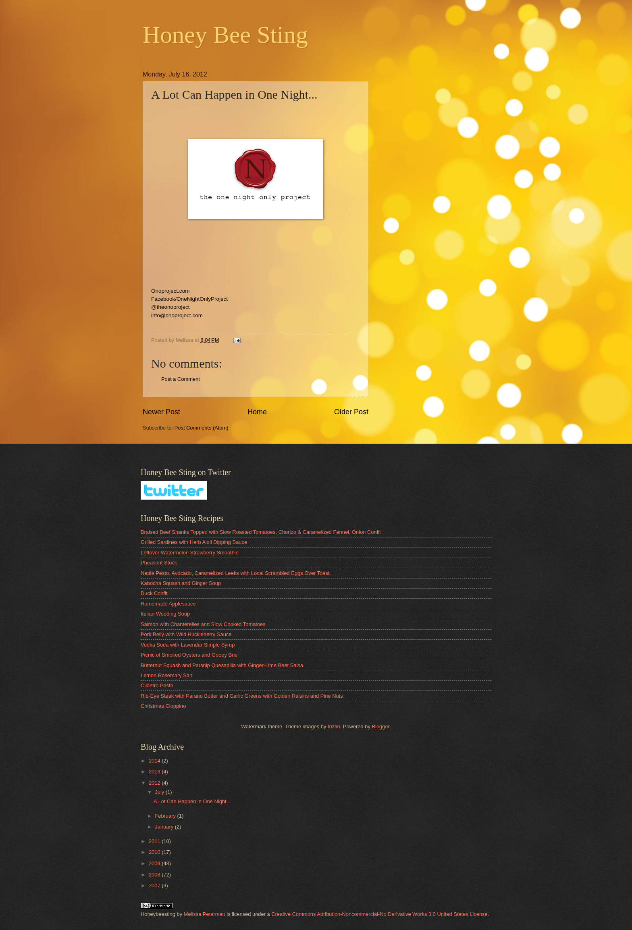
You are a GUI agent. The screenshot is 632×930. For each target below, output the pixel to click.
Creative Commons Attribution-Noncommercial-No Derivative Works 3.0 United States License (379, 914)
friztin (334, 726)
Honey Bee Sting (225, 34)
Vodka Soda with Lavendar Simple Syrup (188, 645)
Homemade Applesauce (168, 604)
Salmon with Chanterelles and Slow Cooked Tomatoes (203, 624)
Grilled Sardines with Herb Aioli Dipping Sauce (194, 542)
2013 (155, 772)
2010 (155, 852)
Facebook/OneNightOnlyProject (189, 299)
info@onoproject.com (177, 315)
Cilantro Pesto (157, 685)
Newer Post (161, 412)
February (166, 816)
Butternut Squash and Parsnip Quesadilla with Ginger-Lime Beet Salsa (222, 665)
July (160, 792)
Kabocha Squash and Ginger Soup (181, 583)
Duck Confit (154, 593)
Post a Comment (180, 379)
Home (257, 412)
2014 (155, 761)
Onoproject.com (170, 291)
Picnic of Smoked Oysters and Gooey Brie (189, 655)
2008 (155, 875)
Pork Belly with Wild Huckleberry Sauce (186, 634)
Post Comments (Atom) (202, 428)
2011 (155, 841)
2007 (155, 885)
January (165, 827)
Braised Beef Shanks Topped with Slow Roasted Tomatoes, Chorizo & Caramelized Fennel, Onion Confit (261, 532)
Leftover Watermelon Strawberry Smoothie (190, 553)
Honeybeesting (158, 914)
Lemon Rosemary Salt (166, 675)
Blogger (380, 726)
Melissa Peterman (204, 914)
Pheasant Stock (159, 563)
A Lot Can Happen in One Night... (192, 801)
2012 (155, 783)
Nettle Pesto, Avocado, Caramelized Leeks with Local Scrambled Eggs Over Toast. (236, 573)
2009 (155, 863)
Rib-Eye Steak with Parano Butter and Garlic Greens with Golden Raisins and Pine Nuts (242, 696)
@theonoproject (170, 307)
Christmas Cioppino (163, 706)
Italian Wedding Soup (165, 614)
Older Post (351, 412)
